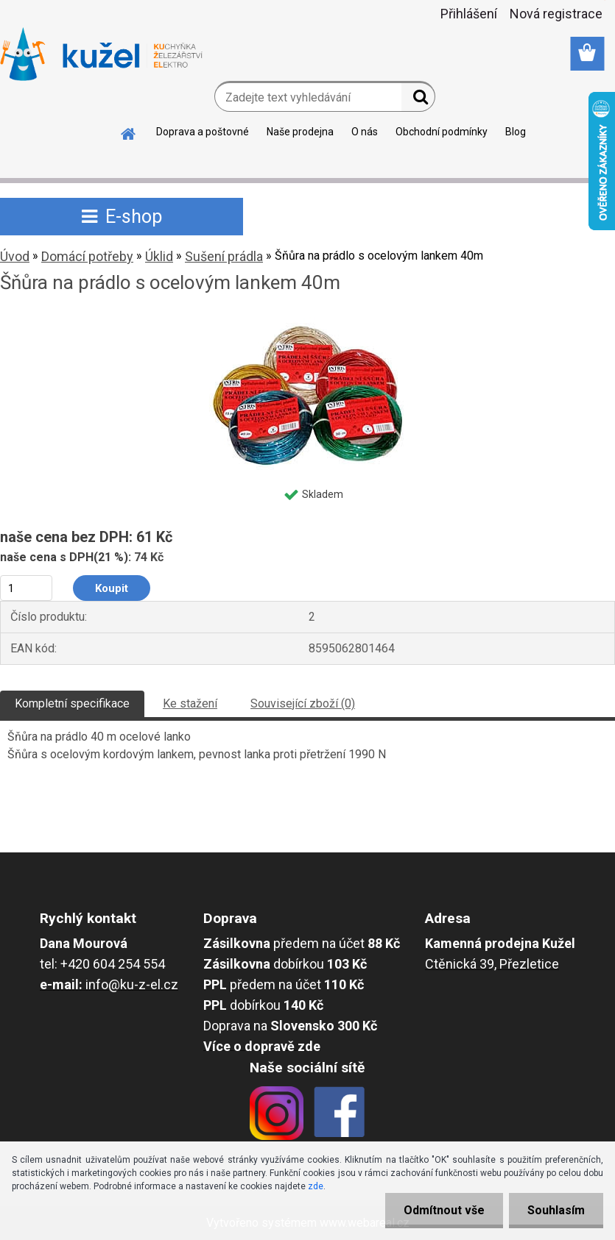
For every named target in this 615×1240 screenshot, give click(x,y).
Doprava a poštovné (202, 132)
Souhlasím (556, 1210)
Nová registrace (556, 13)
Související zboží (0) (302, 703)
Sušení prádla (224, 256)
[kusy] (26, 588)
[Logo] (101, 54)
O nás (364, 132)
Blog (515, 132)
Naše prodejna (300, 132)
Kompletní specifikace (72, 703)
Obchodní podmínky (442, 132)
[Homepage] (128, 132)
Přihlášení (468, 13)
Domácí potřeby (87, 256)
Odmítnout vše (444, 1210)
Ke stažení (190, 703)
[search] (418, 100)
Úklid (159, 256)
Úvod (14, 256)
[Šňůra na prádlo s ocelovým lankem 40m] (307, 322)
